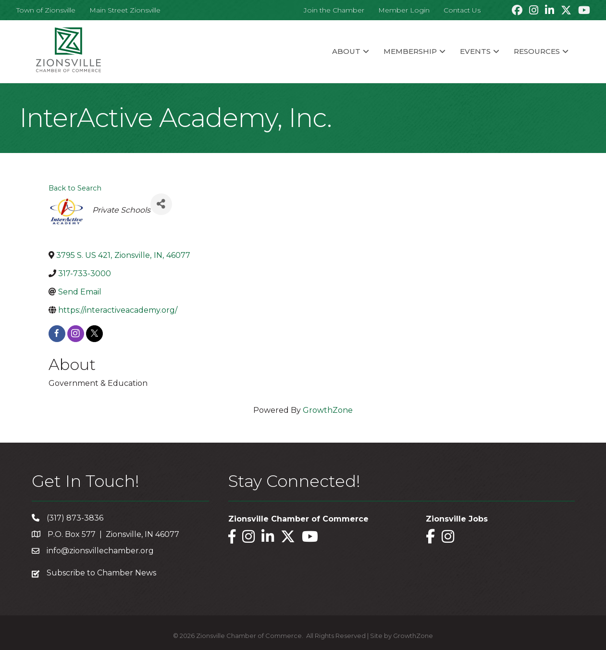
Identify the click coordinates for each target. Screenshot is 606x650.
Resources (537, 51)
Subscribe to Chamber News (101, 572)
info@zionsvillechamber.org (100, 550)
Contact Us (462, 10)
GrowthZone (328, 410)
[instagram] (75, 333)
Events (475, 51)
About (346, 51)
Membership (410, 51)
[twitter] (94, 333)
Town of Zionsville (45, 10)
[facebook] (57, 333)
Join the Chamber (334, 10)
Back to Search (75, 188)
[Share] (161, 204)
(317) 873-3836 (75, 518)
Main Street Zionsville (125, 10)
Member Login (404, 10)
